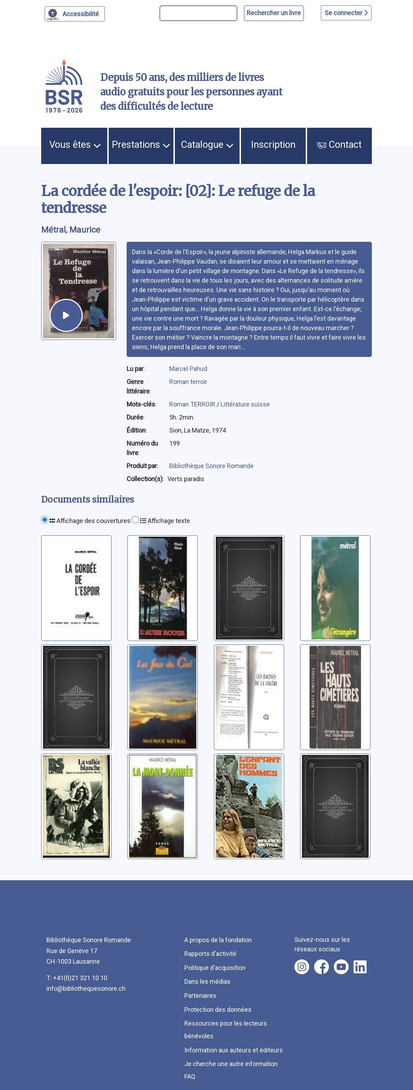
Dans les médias (207, 981)
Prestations (141, 144)
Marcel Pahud (188, 368)
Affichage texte (165, 520)
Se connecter (346, 13)
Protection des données (218, 1009)
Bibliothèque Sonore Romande (211, 466)
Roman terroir (188, 381)
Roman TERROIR (193, 404)
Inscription (273, 144)
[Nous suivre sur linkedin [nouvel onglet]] (360, 966)
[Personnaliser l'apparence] (74, 14)
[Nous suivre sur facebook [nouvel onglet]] (321, 966)
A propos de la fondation (218, 940)
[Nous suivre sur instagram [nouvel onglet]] (301, 966)
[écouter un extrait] (66, 315)
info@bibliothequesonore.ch (86, 988)
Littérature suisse (245, 404)
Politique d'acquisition (215, 967)
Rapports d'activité (210, 953)
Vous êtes (75, 144)
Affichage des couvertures (90, 520)
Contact (339, 144)
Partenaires (200, 995)
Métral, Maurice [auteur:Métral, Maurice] (70, 230)
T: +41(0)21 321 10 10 (76, 978)
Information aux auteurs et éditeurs (233, 1050)
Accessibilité (82, 13)
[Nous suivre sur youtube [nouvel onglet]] (341, 966)
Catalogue (207, 144)
